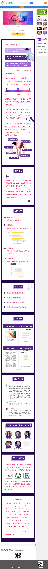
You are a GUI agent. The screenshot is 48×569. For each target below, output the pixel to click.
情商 (10, 7)
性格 (18, 7)
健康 (38, 7)
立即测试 (18, 33)
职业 (14, 7)
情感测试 (7, 9)
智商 (6, 7)
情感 (22, 7)
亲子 (42, 7)
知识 (30, 7)
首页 (2, 7)
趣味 (34, 7)
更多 (46, 7)
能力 (26, 7)
